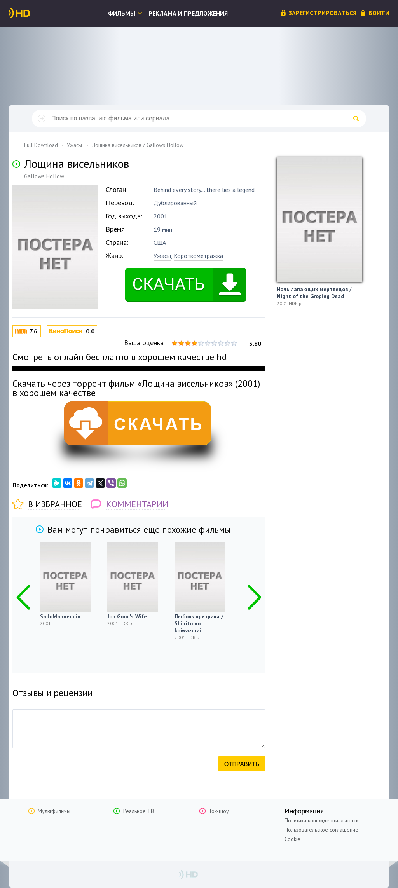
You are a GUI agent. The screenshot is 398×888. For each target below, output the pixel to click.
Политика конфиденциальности (322, 820)
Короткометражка (198, 256)
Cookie (292, 839)
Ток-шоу (219, 811)
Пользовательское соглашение (321, 829)
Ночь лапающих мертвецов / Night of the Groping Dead (314, 293)
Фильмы (121, 13)
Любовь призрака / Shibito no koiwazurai (199, 623)
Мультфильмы (54, 811)
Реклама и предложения (188, 13)
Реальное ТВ (138, 811)
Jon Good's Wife (127, 616)
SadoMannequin (60, 616)
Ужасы (162, 256)
